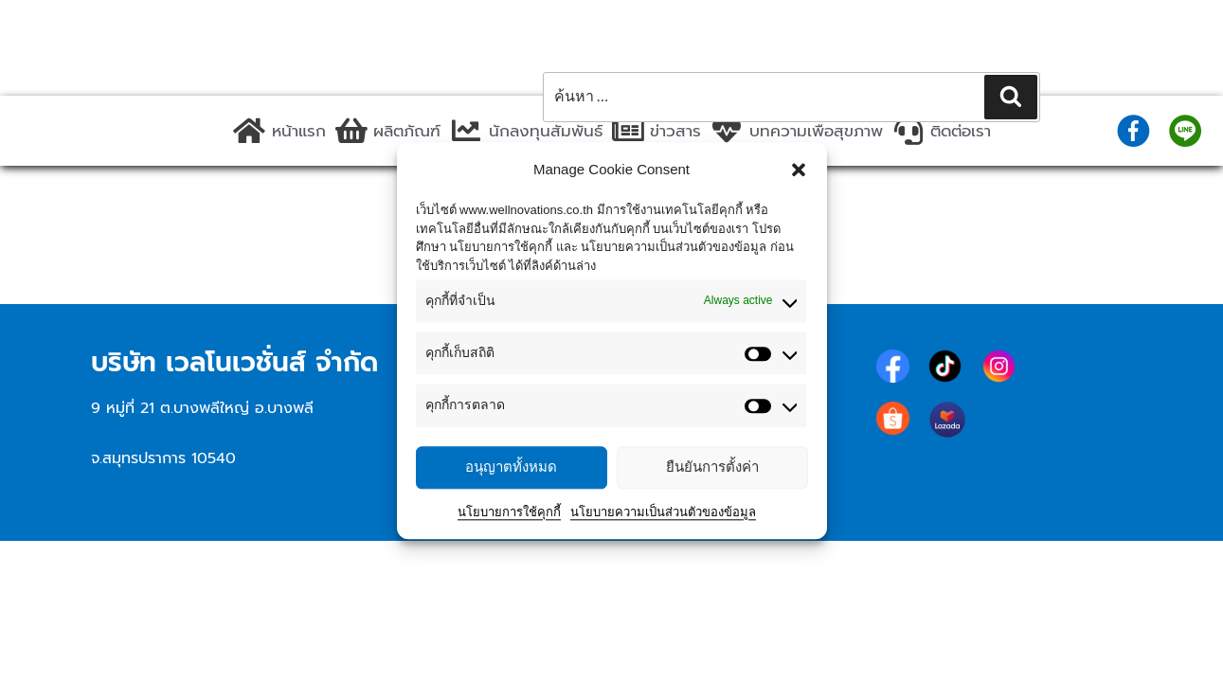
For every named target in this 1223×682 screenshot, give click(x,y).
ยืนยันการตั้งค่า (712, 466)
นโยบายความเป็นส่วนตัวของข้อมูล (663, 512)
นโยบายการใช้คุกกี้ (509, 512)
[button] (798, 169)
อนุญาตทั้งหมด (511, 466)
